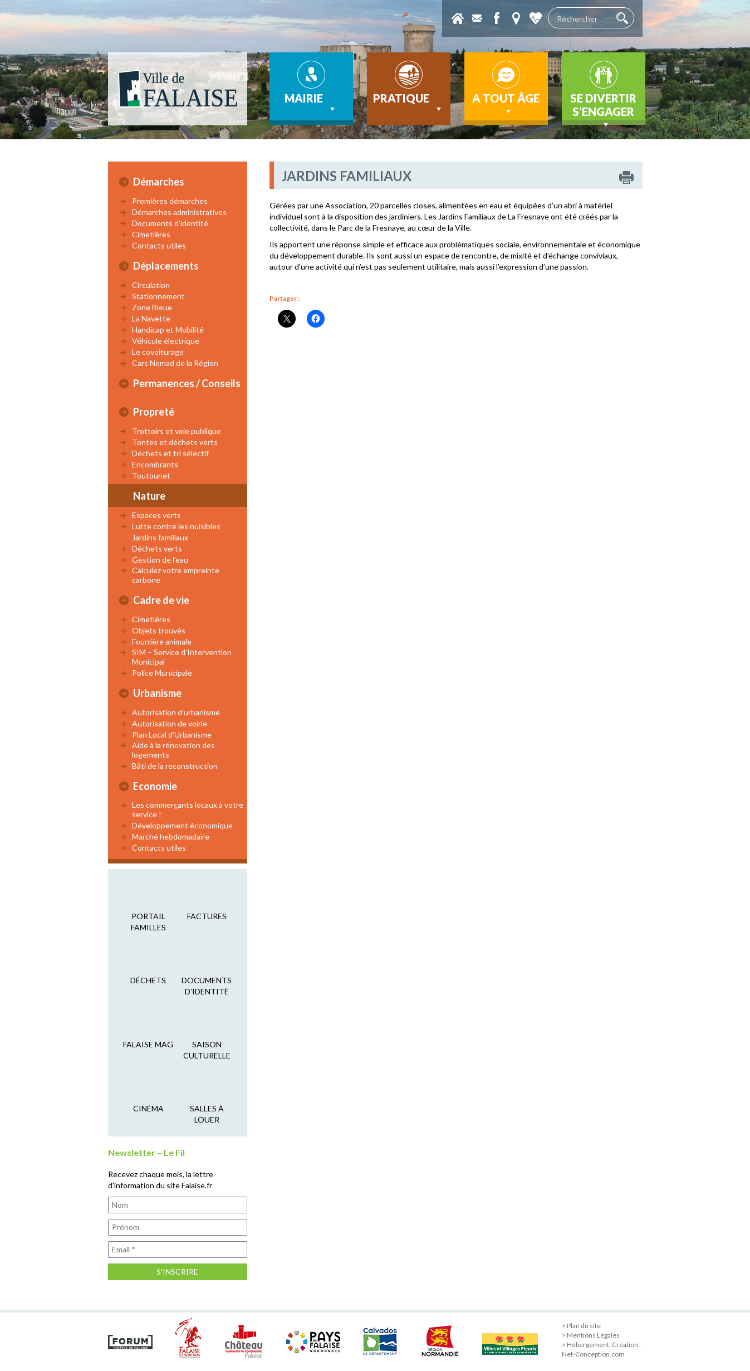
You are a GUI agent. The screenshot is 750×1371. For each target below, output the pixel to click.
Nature (149, 496)
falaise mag (148, 1044)
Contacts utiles (159, 245)
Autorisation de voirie (169, 723)
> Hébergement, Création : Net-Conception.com (601, 1349)
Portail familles (148, 921)
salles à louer (207, 1114)
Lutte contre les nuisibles (176, 526)
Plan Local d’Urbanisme (172, 734)
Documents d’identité (170, 223)
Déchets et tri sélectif (170, 453)
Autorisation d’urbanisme (176, 712)
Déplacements (166, 266)
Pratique (408, 103)
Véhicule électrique (165, 340)
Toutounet (151, 475)
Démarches (158, 181)
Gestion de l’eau (160, 559)
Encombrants (155, 464)
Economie (155, 786)
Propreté (153, 412)
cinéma (148, 1108)
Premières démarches (170, 201)
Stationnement (158, 296)
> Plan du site (581, 1325)
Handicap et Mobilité (168, 329)
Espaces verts (156, 515)
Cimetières (151, 234)
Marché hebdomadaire (170, 836)
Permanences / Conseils (187, 383)
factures (207, 916)
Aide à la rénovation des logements (173, 749)
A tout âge (506, 104)
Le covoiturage (158, 352)
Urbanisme (157, 693)
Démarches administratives (179, 212)
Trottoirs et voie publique (176, 431)
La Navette (151, 318)
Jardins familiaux (160, 537)
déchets (148, 980)
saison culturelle (207, 1050)
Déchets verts (157, 548)
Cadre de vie (161, 600)
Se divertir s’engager (603, 108)
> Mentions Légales (591, 1335)
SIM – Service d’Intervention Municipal (182, 656)
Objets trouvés (158, 630)
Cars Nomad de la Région (175, 363)
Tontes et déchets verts (175, 442)
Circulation (151, 285)
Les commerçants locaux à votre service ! (187, 809)
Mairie (311, 103)
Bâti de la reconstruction (175, 765)
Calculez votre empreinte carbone (175, 574)
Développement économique (182, 825)
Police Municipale (162, 672)
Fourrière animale (162, 641)
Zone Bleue (152, 307)
